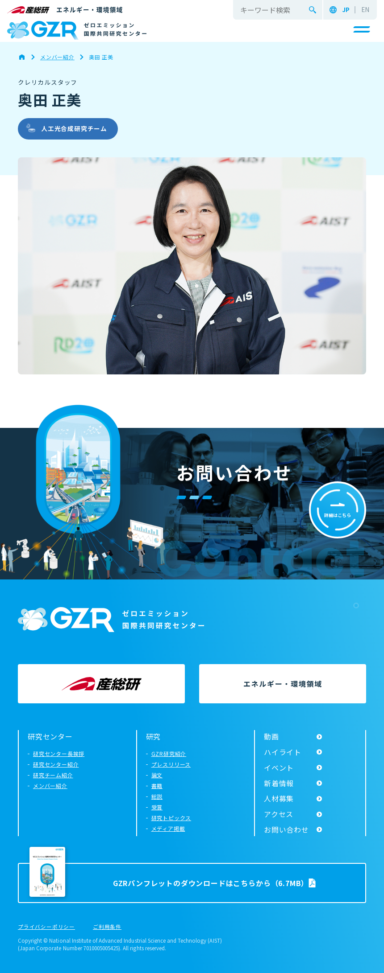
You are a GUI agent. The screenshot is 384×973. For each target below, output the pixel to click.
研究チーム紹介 (53, 775)
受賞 (157, 807)
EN (365, 9)
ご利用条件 (107, 927)
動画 (271, 736)
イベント (279, 767)
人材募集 (279, 798)
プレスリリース (171, 764)
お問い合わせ (286, 829)
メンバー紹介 (50, 785)
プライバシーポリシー (46, 927)
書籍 (157, 785)
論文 (157, 775)
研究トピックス (171, 817)
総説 (157, 796)
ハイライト (282, 752)
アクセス (278, 814)
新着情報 (279, 783)
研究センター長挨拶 (58, 753)
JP (346, 9)
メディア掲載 (168, 828)
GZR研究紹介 (169, 753)
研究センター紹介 (56, 764)
